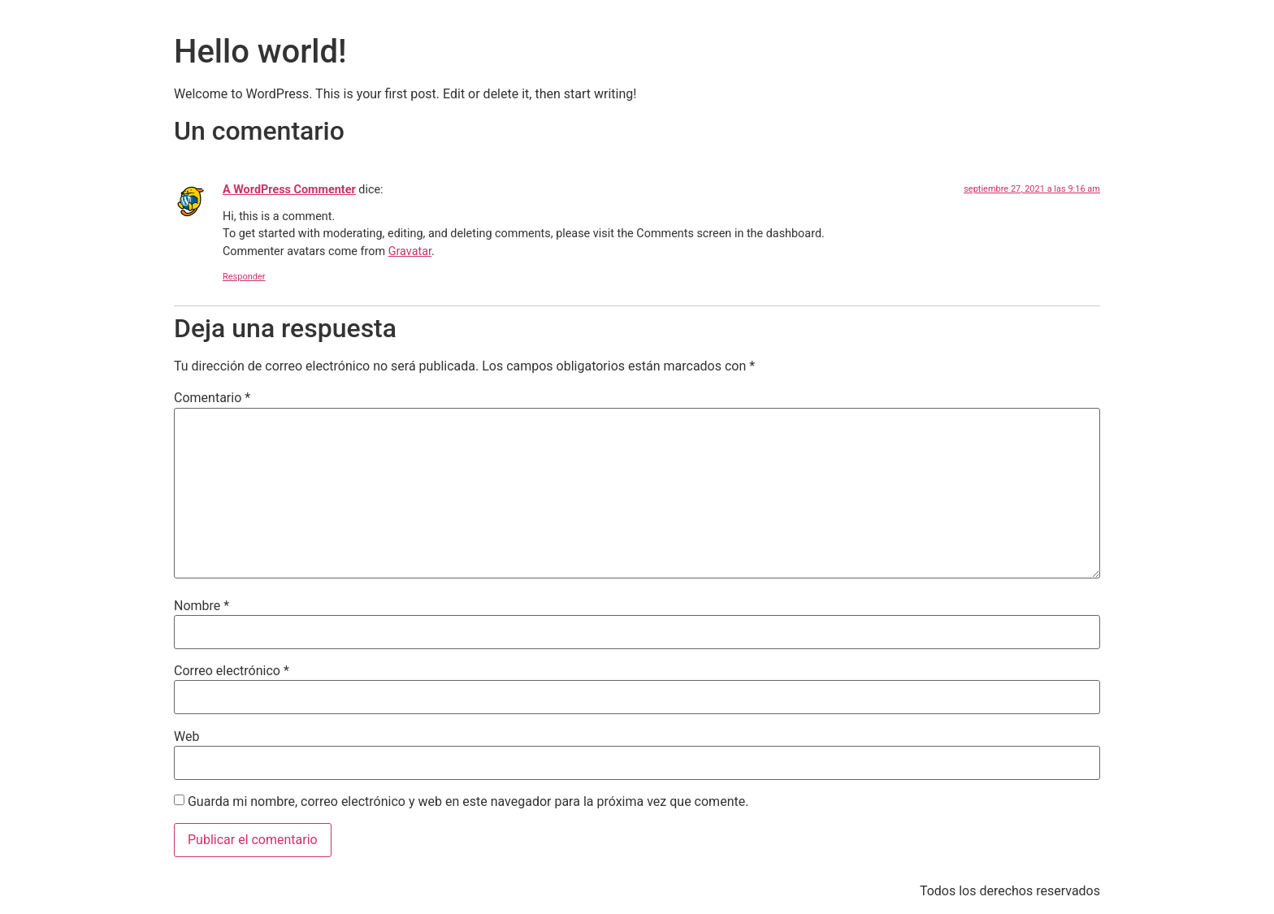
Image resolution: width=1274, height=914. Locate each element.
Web (186, 736)
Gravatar (409, 251)
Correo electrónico (231, 671)
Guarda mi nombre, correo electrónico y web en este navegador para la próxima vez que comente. (468, 801)
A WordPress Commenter (289, 190)
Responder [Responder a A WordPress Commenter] (244, 276)
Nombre (201, 606)
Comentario (212, 398)
